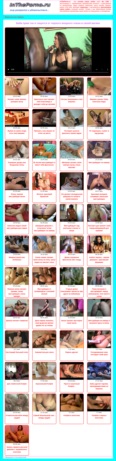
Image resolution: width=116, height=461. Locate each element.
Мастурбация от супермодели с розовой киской (44, 291)
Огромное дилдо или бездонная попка (17, 163)
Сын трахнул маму (18, 460)
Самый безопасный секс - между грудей (44, 416)
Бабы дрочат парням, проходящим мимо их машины (99, 386)
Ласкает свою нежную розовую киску (17, 100)
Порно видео (5, 460)
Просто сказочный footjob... (72, 385)
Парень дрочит (71, 352)
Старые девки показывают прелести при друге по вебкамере (72, 291)
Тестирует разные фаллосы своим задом (71, 132)
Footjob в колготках (72, 415)
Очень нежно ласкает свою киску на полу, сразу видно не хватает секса (44, 259)
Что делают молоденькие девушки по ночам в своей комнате (71, 196)
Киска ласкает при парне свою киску (71, 322)
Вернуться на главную (14, 17)
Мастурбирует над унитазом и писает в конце (71, 228)
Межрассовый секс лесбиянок (17, 258)
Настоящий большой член (17, 352)
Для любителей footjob (17, 384)
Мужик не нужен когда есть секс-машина (17, 132)
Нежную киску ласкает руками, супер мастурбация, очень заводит (16, 292)
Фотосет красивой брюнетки (44, 195)
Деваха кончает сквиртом (17, 320)
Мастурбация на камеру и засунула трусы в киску (99, 322)
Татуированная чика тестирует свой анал (99, 353)
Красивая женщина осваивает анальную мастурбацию (99, 196)
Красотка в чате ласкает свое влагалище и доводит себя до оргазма (44, 101)
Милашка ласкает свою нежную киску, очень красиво (71, 164)
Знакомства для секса (44, 352)
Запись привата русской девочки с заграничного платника (17, 449)
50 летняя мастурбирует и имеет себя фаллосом (44, 163)
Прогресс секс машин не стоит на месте (44, 132)
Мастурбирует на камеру (99, 162)
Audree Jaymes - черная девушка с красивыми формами (99, 259)
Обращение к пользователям (15, 457)
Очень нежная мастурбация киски (17, 195)
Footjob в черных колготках (99, 416)
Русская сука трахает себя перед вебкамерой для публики (99, 228)
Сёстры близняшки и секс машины (72, 100)
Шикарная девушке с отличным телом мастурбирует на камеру (44, 228)
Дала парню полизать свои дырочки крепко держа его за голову (44, 323)
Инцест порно (31, 460)
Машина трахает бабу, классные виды (99, 100)
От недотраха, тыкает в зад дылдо (99, 132)
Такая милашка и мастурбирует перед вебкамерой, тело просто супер (99, 292)
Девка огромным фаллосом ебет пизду (72, 258)
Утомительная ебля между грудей (17, 416)
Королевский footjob (44, 384)
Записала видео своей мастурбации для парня (17, 227)
